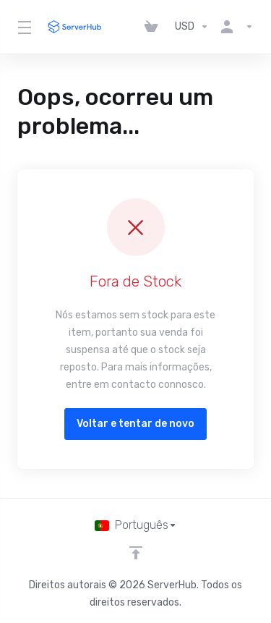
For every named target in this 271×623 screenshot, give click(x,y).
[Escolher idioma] (136, 525)
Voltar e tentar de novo (135, 424)
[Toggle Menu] (23, 26)
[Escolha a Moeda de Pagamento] (192, 27)
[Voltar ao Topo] (136, 553)
